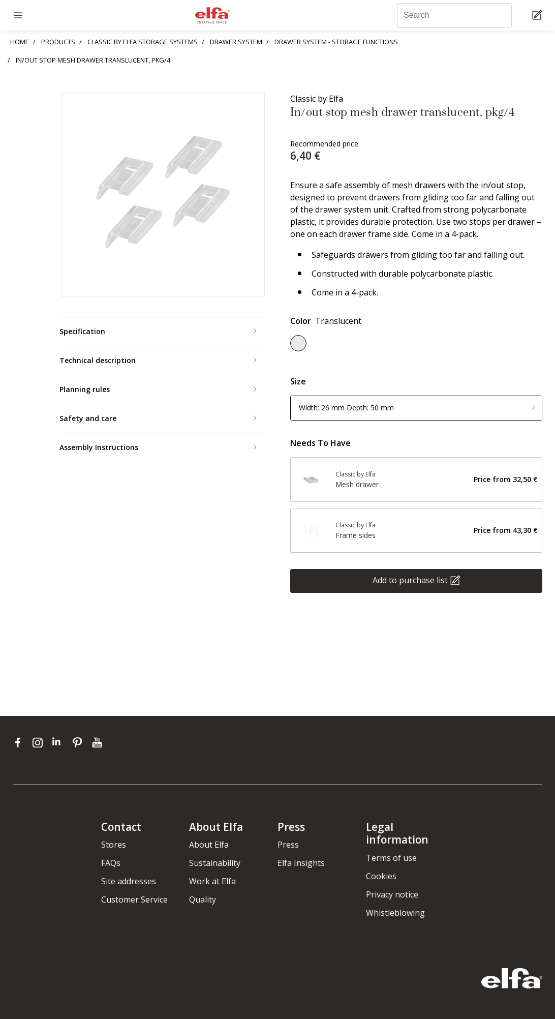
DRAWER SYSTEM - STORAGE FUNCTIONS (336, 41)
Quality (202, 899)
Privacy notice (392, 894)
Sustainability (214, 862)
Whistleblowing (395, 912)
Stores (113, 844)
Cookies (381, 876)
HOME (19, 41)
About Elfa (209, 844)
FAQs (110, 862)
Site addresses (128, 881)
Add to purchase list (410, 579)
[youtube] (98, 742)
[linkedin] (59, 742)
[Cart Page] (538, 15)
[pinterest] (79, 742)
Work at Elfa (212, 881)
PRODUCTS (58, 41)
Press (288, 844)
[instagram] (40, 742)
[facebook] (20, 742)
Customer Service (134, 899)
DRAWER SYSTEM (236, 41)
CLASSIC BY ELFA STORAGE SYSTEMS (142, 41)
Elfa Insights (301, 862)
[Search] (454, 15)
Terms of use (391, 857)
